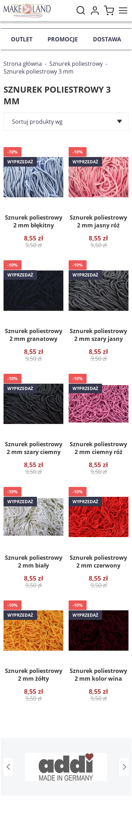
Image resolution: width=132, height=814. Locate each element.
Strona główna (23, 64)
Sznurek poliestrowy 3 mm (39, 71)
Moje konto (94, 11)
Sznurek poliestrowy (76, 64)
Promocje (63, 39)
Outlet (21, 39)
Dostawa (107, 39)
